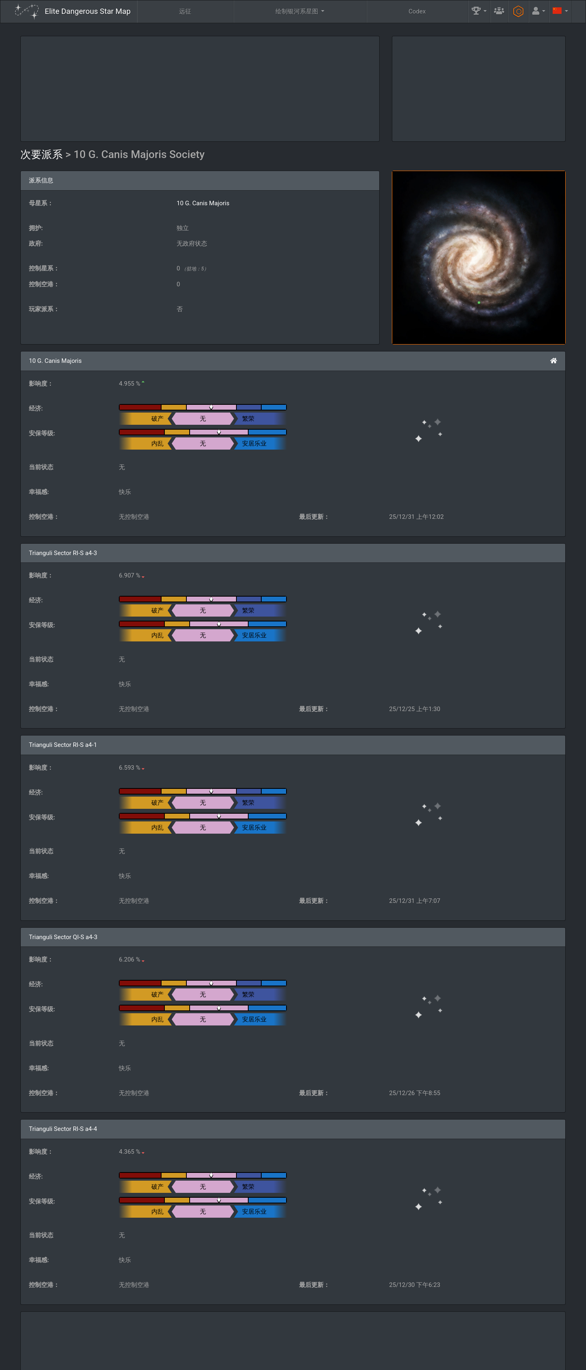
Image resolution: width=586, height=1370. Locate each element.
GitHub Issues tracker (344, 1360)
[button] (479, 11)
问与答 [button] (250, 1340)
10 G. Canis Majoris (203, 203)
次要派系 (43, 154)
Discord (391, 1360)
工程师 (429, 1340)
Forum (419, 1360)
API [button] (541, 1340)
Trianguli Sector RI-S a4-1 (63, 745)
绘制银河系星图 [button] (298, 11)
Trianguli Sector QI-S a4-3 (63, 937)
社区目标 (368, 1340)
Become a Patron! (289, 1360)
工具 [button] (485, 1340)
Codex (417, 11)
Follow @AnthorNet (236, 1360)
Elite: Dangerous (36, 1343)
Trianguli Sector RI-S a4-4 (63, 1129)
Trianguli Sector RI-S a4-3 (63, 553)
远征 (185, 11)
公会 (311, 1340)
